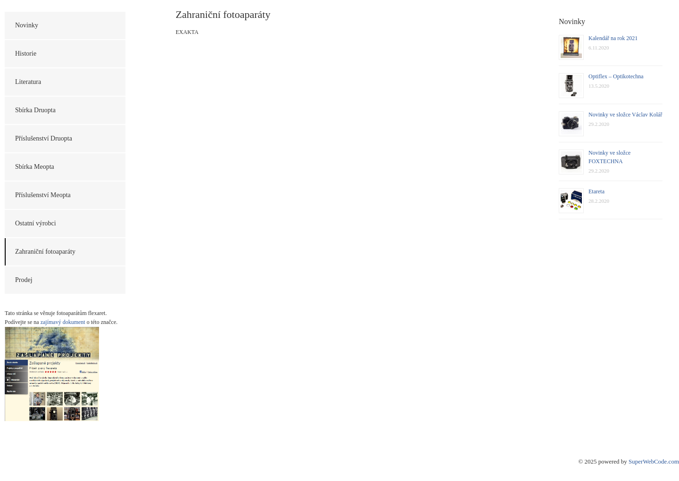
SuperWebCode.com (654, 461)
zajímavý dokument (63, 322)
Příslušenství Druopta (43, 138)
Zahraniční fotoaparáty (45, 251)
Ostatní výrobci (35, 223)
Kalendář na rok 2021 (613, 38)
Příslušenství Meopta (43, 195)
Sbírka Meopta (34, 166)
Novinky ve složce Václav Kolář (625, 114)
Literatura (28, 81)
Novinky (26, 25)
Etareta (596, 191)
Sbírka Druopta (35, 110)
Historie (25, 53)
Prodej (24, 279)
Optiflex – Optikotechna (616, 76)
